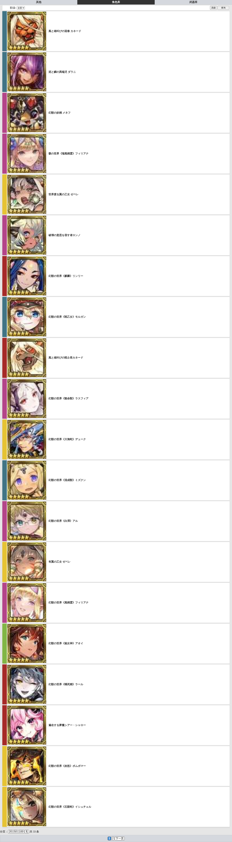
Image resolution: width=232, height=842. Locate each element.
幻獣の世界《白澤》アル (63, 520)
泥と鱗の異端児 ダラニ (62, 71)
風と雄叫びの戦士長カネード (65, 357)
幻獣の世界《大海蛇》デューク (67, 439)
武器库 (193, 2)
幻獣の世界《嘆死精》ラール (65, 684)
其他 (38, 2)
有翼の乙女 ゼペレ (59, 561)
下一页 (120, 838)
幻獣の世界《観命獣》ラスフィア (68, 398)
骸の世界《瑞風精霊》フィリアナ (68, 153)
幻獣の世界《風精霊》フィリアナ (68, 602)
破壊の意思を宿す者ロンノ (64, 235)
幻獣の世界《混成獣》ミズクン (67, 480)
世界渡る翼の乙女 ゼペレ (63, 194)
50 (15, 831)
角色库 (116, 2)
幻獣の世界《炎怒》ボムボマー (67, 766)
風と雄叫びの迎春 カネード (64, 31)
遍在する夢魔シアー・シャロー (67, 725)
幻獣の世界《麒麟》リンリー (65, 276)
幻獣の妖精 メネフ (59, 112)
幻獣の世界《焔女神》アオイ (65, 643)
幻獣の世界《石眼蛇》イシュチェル (69, 806)
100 (21, 831)
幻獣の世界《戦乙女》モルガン (67, 316)
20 (10, 831)
